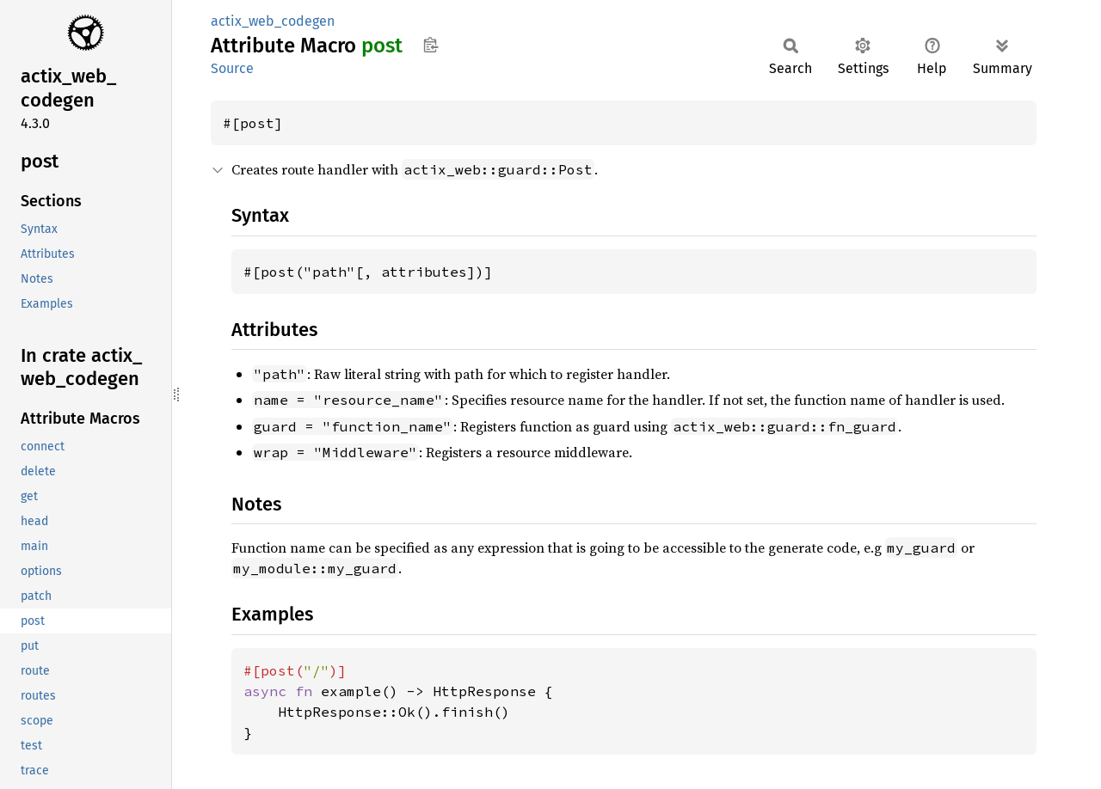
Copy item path (430, 44)
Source (232, 68)
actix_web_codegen (273, 21)
